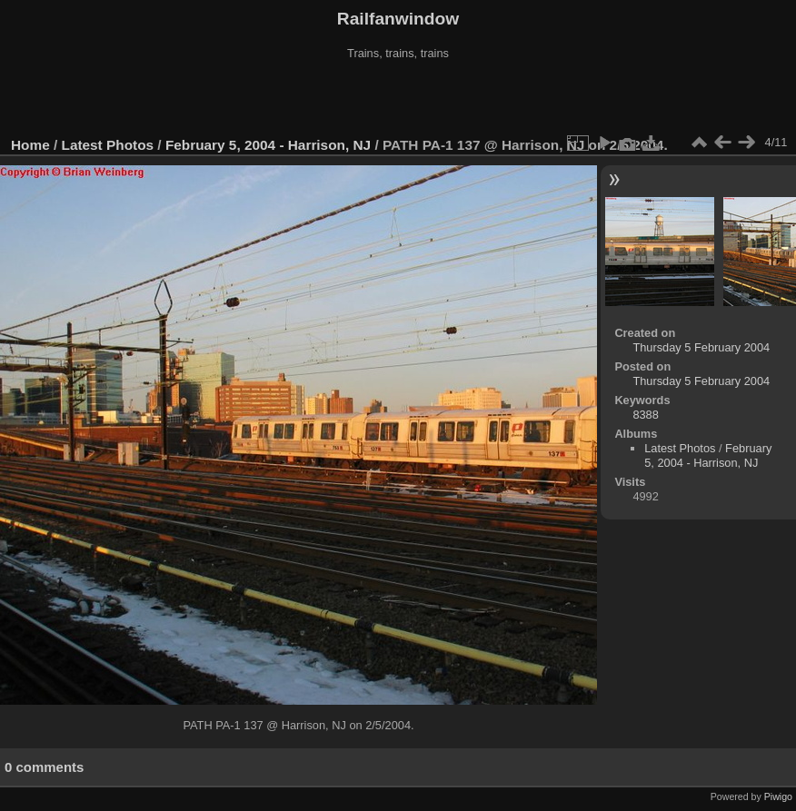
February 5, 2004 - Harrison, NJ (268, 145)
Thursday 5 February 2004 (701, 347)
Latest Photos (108, 145)
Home (30, 145)
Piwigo (778, 796)
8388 (645, 414)
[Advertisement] (398, 99)
